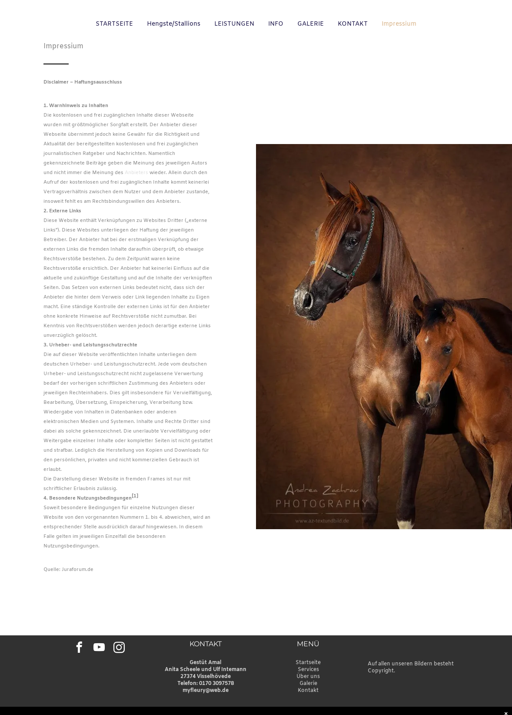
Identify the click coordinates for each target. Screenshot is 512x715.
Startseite (308, 662)
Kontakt (308, 690)
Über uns (308, 676)
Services (308, 669)
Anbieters (136, 173)
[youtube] (98, 648)
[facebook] (78, 648)
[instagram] (118, 648)
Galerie (308, 683)
